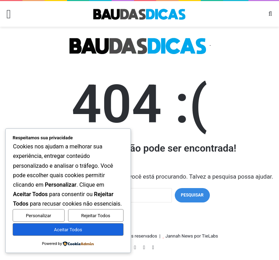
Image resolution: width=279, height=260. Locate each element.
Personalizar (38, 215)
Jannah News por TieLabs (191, 236)
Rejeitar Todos (95, 215)
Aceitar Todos (68, 229)
